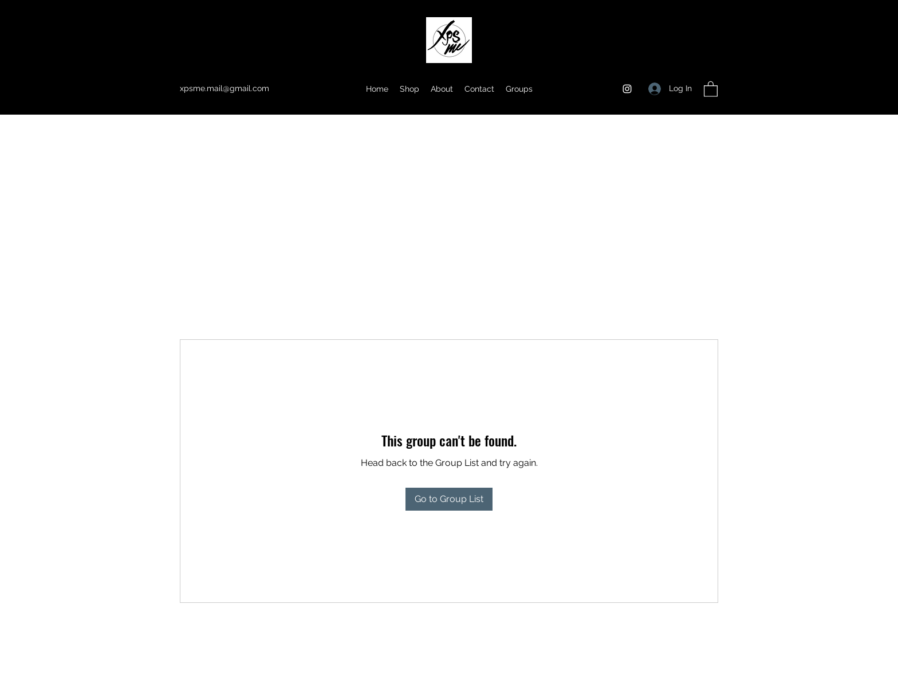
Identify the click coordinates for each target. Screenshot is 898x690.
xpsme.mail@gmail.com (224, 88)
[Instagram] (627, 89)
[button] (711, 88)
